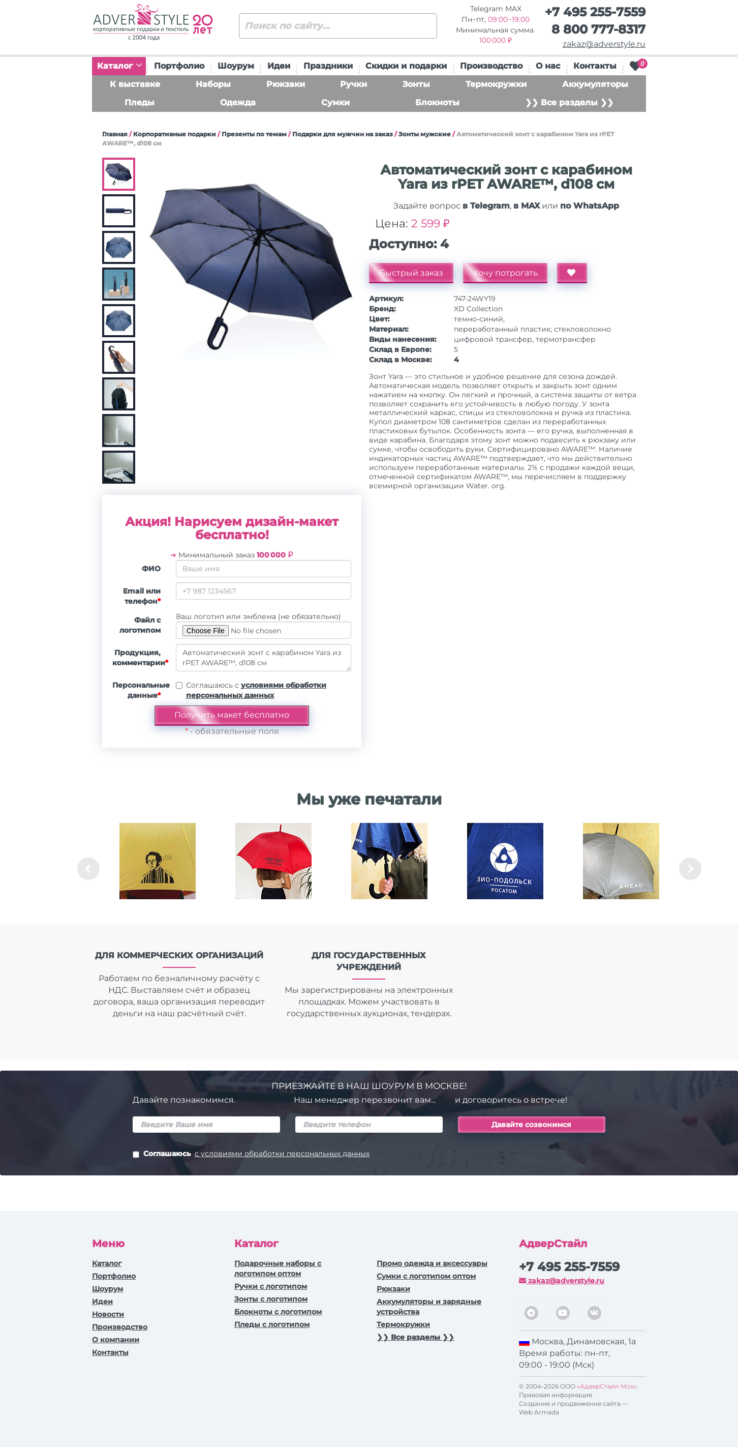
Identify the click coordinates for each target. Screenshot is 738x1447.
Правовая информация (555, 1395)
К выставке (135, 84)
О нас (548, 66)
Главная (115, 134)
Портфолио (179, 66)
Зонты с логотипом (271, 1299)
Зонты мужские (424, 134)
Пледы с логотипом (272, 1324)
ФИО (151, 568)
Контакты (595, 66)
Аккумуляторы (595, 84)
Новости (108, 1314)
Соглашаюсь (251, 1154)
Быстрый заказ (411, 273)
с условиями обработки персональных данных (282, 1153)
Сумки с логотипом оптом (426, 1276)
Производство (491, 66)
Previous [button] (88, 869)
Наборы (213, 84)
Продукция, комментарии (140, 657)
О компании (115, 1339)
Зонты (416, 84)
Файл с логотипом (140, 625)
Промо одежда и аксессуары (432, 1263)
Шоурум (236, 66)
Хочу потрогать (505, 273)
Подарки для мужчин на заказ (342, 134)
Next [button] (690, 869)
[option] (158, 868)
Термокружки (496, 84)
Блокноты (437, 102)
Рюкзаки (285, 84)
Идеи (278, 66)
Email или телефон (142, 596)
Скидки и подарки (406, 66)
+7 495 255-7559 (595, 12)
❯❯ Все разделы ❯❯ (569, 102)
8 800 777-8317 (598, 29)
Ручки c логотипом (270, 1286)
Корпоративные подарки (174, 134)
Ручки (353, 84)
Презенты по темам (254, 134)
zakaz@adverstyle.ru (604, 44)
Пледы (140, 102)
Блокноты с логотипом (278, 1311)
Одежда (238, 102)
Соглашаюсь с (256, 690)
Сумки (335, 102)
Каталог (119, 66)
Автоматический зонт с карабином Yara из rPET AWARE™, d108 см (263, 657)
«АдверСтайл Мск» (607, 1386)
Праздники (328, 66)
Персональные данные (140, 690)
